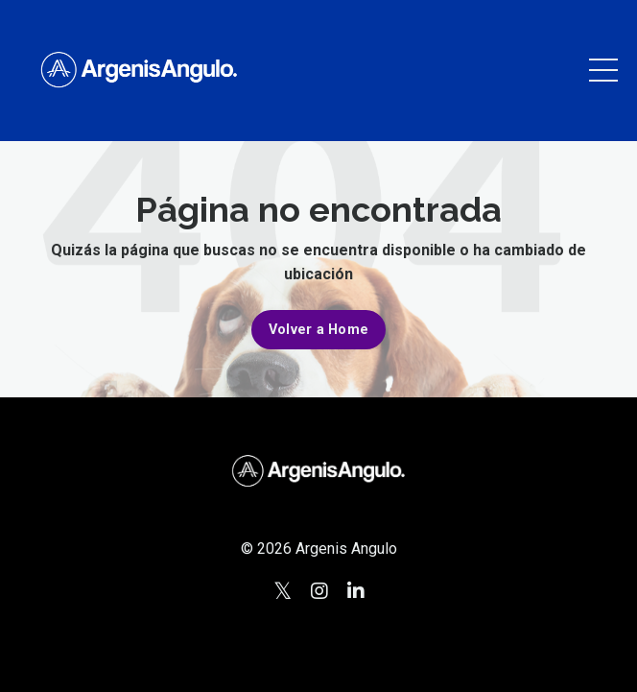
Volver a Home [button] (318, 330)
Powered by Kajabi (318, 642)
